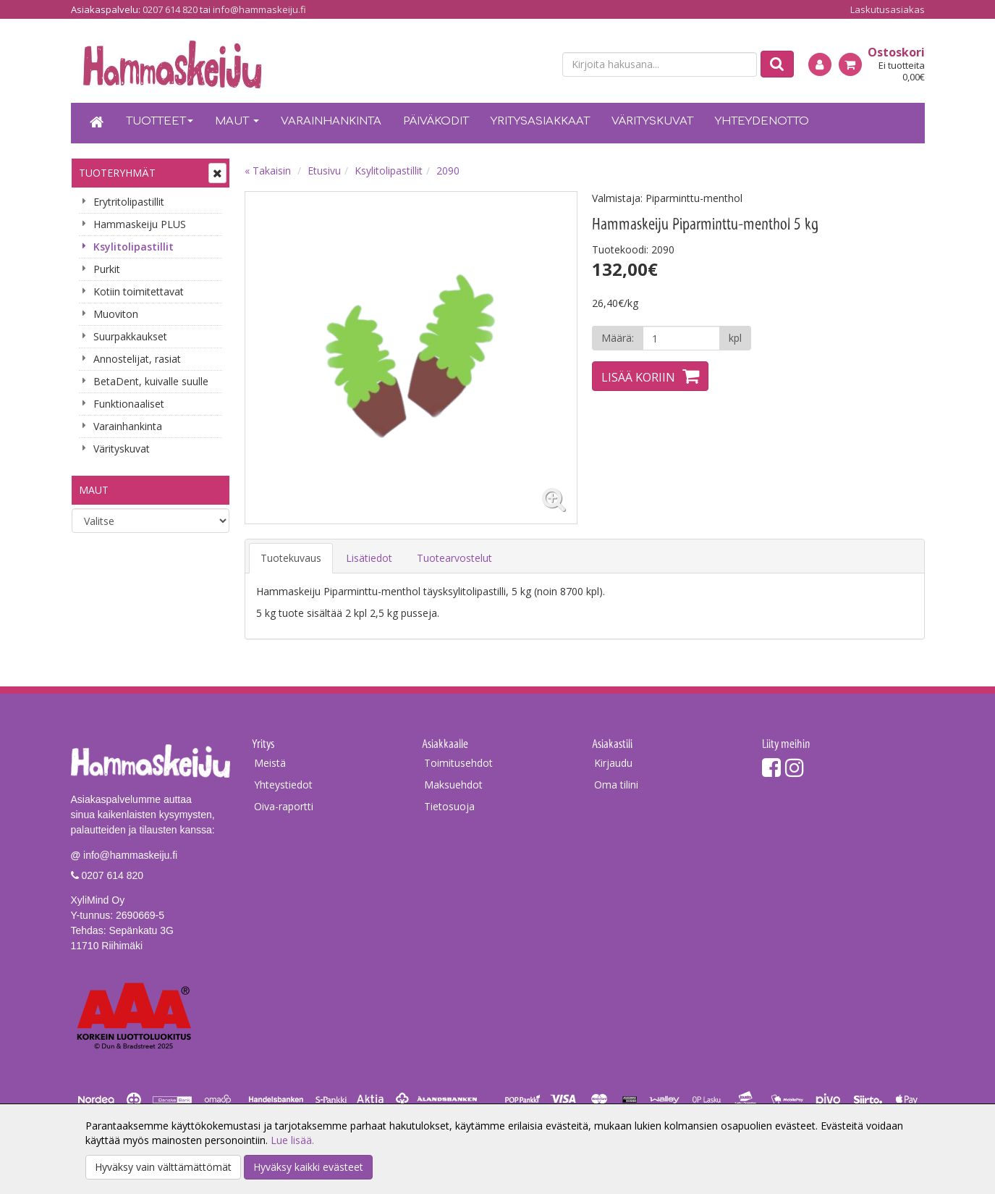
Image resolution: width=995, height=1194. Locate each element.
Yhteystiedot (283, 784)
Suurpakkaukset (130, 336)
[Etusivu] (97, 123)
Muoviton (115, 314)
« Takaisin (268, 170)
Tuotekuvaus (291, 558)
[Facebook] (771, 767)
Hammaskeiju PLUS (139, 224)
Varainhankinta (331, 121)
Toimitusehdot (458, 763)
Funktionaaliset (128, 404)
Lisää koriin (638, 377)
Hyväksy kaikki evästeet (308, 1167)
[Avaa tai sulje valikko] (217, 173)
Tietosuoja (449, 806)
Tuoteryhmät (117, 173)
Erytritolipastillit (128, 202)
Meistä (270, 763)
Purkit (106, 269)
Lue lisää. (292, 1140)
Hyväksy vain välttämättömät (163, 1167)
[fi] (512, 65)
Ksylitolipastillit (133, 246)
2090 (448, 170)
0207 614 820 (170, 9)
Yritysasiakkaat (540, 121)
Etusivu (324, 170)
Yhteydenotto (762, 121)
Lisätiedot (369, 558)
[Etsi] (777, 64)
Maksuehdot (453, 784)
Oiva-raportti (283, 806)
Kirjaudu (613, 763)
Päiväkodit (436, 121)
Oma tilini (616, 784)
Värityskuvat (652, 121)
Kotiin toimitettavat (138, 291)
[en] (538, 65)
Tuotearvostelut (454, 558)
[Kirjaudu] (819, 64)
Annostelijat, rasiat (137, 359)
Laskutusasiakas (887, 9)
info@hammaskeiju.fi (259, 9)
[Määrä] (681, 338)
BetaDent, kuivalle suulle (150, 381)
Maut (237, 121)
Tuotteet (159, 121)
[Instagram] (794, 767)
